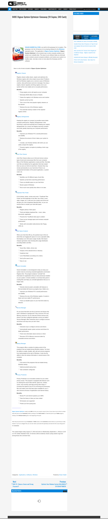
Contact (65, 9)
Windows (35, 474)
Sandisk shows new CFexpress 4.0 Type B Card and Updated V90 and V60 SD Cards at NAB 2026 (85, 46)
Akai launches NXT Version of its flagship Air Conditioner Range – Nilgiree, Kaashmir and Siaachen (85, 52)
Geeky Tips (15, 9)
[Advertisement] (38, 32)
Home (9, 9)
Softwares (29, 474)
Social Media (43, 9)
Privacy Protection (22, 374)
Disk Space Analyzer (22, 231)
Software (30, 9)
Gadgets (37, 9)
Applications (22, 474)
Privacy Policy (72, 9)
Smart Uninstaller (21, 266)
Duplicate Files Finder (23, 192)
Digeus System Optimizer (52, 51)
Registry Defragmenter (23, 116)
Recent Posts (78, 37)
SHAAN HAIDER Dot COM (32, 47)
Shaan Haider (63, 474)
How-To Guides (22, 9)
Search (99, 9)
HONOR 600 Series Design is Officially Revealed (86, 57)
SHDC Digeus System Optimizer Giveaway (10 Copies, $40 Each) (39, 17)
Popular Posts (86, 37)
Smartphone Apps (52, 9)
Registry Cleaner (21, 73)
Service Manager (21, 307)
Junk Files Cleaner (22, 154)
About (59, 9)
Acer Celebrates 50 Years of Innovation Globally (85, 41)
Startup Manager (21, 343)
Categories (94, 36)
